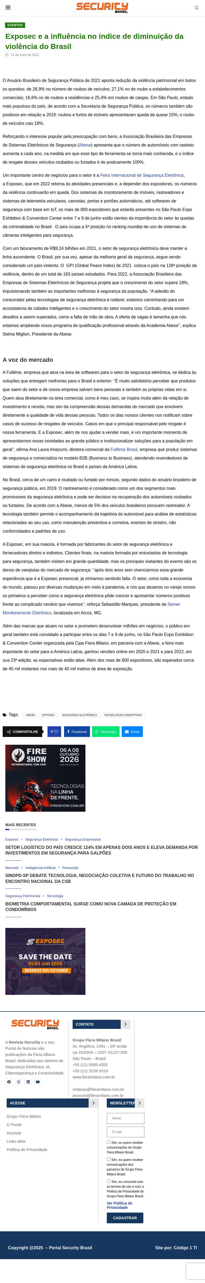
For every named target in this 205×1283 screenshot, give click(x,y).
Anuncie (14, 1133)
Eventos (15, 25)
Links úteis (16, 1141)
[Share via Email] (132, 731)
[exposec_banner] (45, 930)
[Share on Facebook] (77, 731)
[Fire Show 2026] (45, 747)
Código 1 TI (185, 1248)
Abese (85, 145)
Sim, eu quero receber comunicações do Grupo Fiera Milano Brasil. (125, 1147)
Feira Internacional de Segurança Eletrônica (142, 175)
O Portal (14, 1125)
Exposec (48, 715)
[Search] (196, 8)
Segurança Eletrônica (79, 715)
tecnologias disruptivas (123, 715)
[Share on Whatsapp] (106, 731)
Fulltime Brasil (124, 449)
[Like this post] (56, 731)
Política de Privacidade (27, 1149)
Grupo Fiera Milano (24, 1116)
